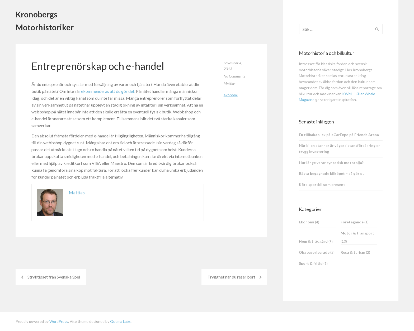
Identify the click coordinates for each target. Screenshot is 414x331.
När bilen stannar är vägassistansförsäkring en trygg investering (339, 148)
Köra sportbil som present (322, 184)
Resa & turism (353, 252)
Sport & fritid (311, 263)
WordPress (58, 321)
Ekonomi (231, 95)
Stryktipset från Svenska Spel (53, 276)
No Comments (234, 76)
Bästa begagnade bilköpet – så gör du (332, 173)
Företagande (352, 222)
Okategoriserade (314, 252)
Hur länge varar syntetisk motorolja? (331, 162)
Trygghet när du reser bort (231, 276)
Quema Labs (120, 321)
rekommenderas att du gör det (106, 91)
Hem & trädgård (313, 241)
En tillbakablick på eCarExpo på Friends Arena (339, 134)
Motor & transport (357, 233)
